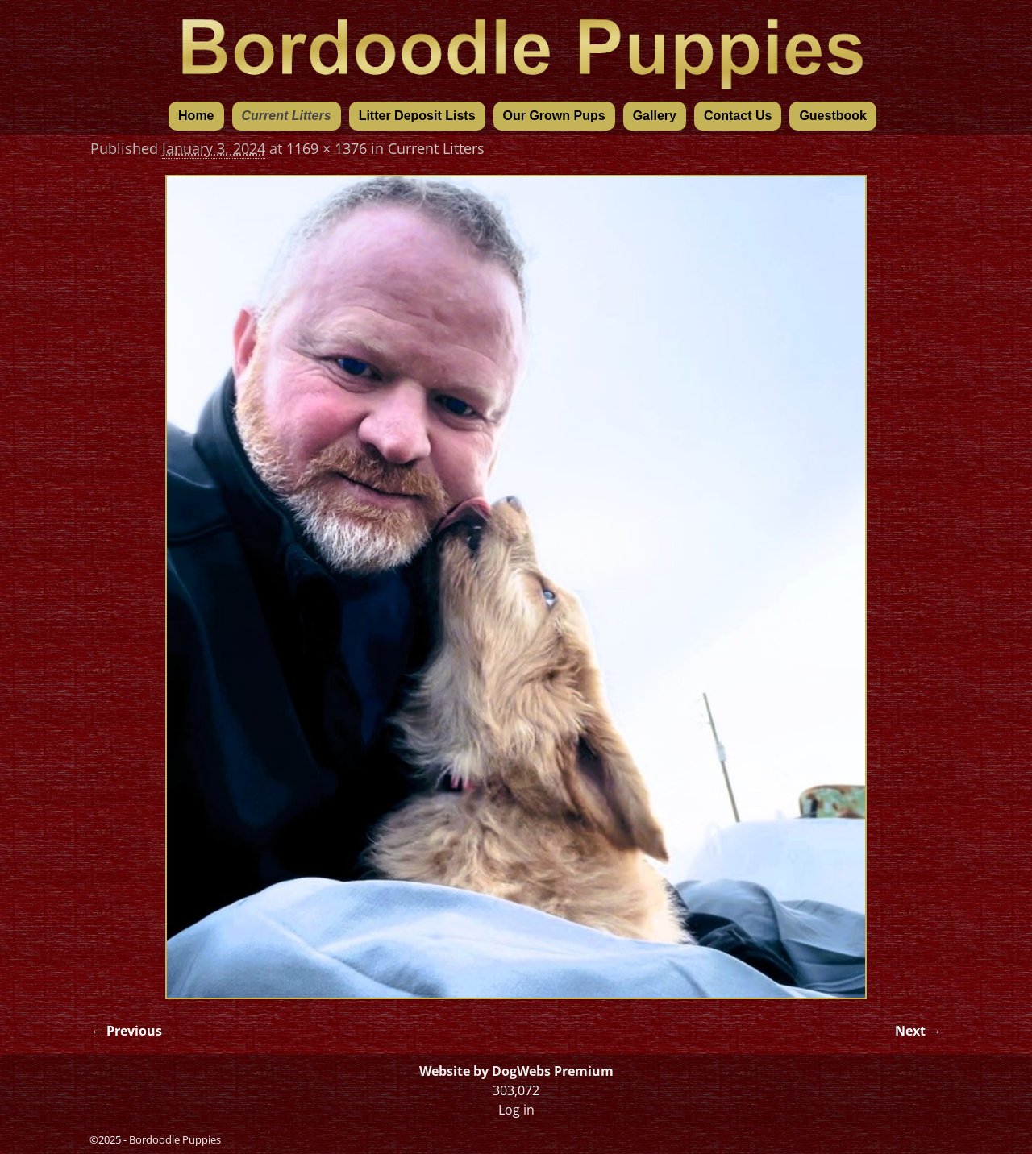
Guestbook (833, 115)
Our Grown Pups (554, 115)
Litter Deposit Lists (417, 115)
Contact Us (738, 115)
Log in (516, 1110)
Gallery (654, 115)
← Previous (126, 1031)
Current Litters (286, 115)
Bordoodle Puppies (175, 1139)
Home (196, 115)
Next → (918, 1031)
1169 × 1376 (326, 148)
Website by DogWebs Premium (516, 1071)
